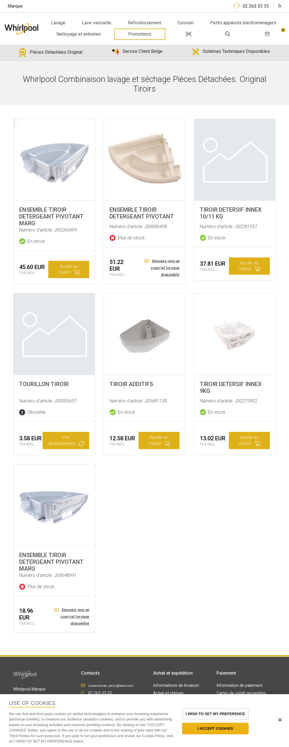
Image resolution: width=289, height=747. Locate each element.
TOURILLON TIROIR (44, 384)
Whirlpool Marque (29, 689)
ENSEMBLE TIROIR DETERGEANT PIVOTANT (142, 213)
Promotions (139, 34)
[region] (144, 720)
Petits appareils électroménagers (243, 22)
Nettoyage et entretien (78, 34)
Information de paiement (239, 685)
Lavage (58, 22)
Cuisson (186, 22)
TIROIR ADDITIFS (131, 384)
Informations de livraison (176, 685)
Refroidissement (144, 22)
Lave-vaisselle (96, 22)
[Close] (280, 720)
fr (279, 6)
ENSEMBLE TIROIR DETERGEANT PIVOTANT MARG (51, 216)
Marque (15, 6)
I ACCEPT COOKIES (215, 728)
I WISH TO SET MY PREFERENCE (215, 714)
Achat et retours (168, 693)
